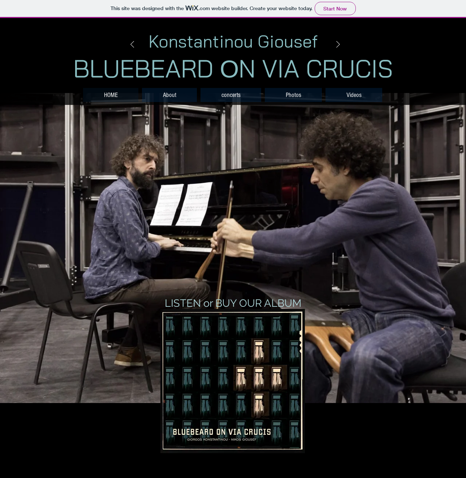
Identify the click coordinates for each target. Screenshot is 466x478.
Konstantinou (200, 41)
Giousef (288, 41)
